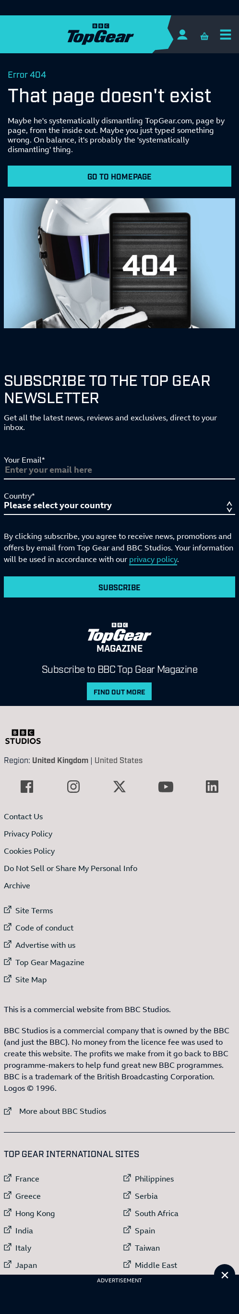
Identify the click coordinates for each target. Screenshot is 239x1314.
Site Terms (34, 910)
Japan (26, 1265)
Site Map (31, 979)
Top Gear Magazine (49, 962)
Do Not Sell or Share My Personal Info (70, 868)
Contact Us (23, 816)
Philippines (154, 1178)
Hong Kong (35, 1213)
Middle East (156, 1265)
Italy (23, 1248)
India (24, 1230)
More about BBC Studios (55, 1110)
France (27, 1178)
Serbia (146, 1196)
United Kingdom (60, 760)
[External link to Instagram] (73, 786)
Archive (17, 885)
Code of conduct (44, 927)
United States (119, 760)
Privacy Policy (28, 833)
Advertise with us (45, 945)
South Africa (157, 1213)
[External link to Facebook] (27, 786)
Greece (28, 1196)
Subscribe (119, 587)
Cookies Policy (29, 851)
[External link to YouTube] (165, 786)
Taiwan (147, 1248)
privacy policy (153, 559)
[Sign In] (182, 34)
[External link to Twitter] (119, 786)
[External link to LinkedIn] (212, 786)
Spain (145, 1230)
